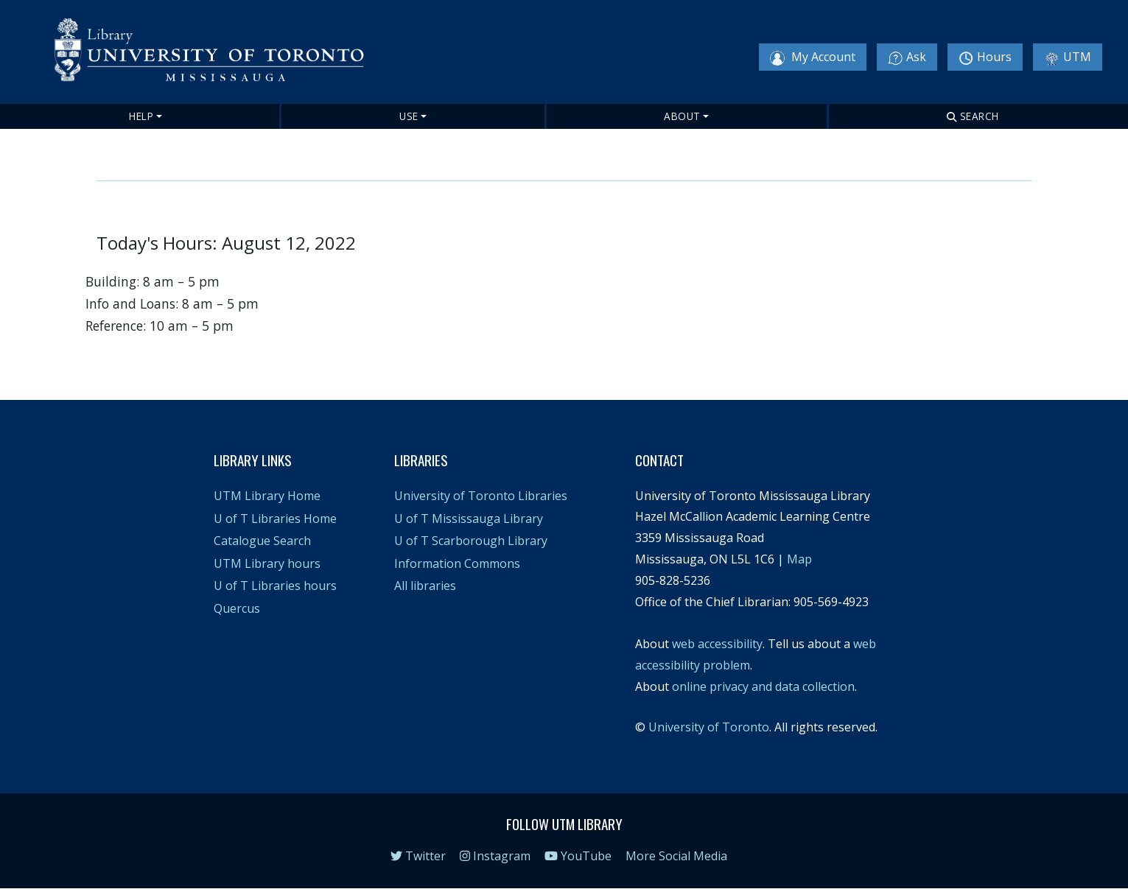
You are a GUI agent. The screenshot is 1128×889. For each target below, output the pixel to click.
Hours (985, 57)
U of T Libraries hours (275, 585)
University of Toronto (708, 727)
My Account (812, 57)
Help (141, 116)
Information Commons (457, 563)
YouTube (578, 856)
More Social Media (676, 856)
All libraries (425, 585)
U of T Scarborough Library (470, 541)
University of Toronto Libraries (480, 496)
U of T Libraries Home (275, 518)
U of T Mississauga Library (468, 518)
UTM (1067, 57)
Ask (907, 57)
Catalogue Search (262, 541)
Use (408, 116)
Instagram (495, 856)
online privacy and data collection (763, 686)
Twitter (418, 856)
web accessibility (717, 644)
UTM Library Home (267, 496)
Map (799, 559)
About (682, 116)
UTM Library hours (267, 563)
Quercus (237, 608)
